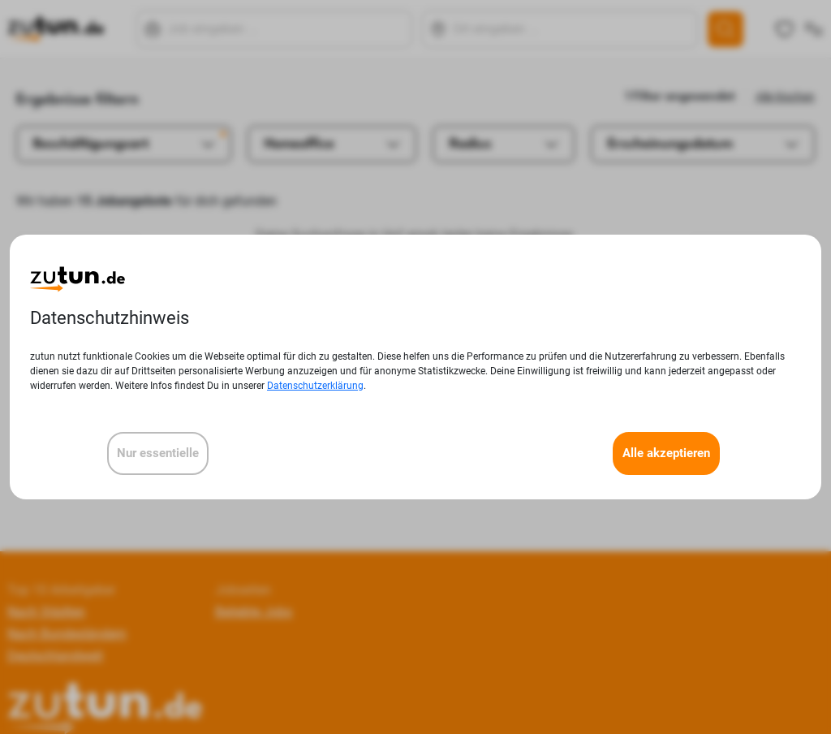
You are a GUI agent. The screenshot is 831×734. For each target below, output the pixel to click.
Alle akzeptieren (666, 453)
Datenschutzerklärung (315, 385)
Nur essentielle (158, 453)
